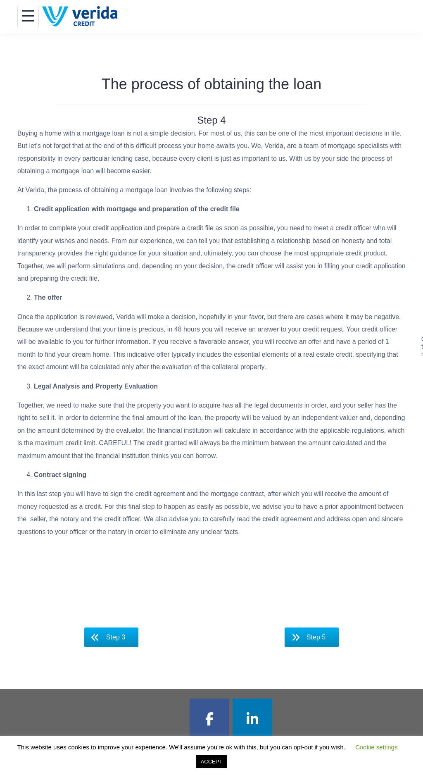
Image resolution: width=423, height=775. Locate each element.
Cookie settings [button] (376, 747)
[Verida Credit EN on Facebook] (209, 719)
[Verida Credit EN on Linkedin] (252, 719)
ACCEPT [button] (212, 761)
